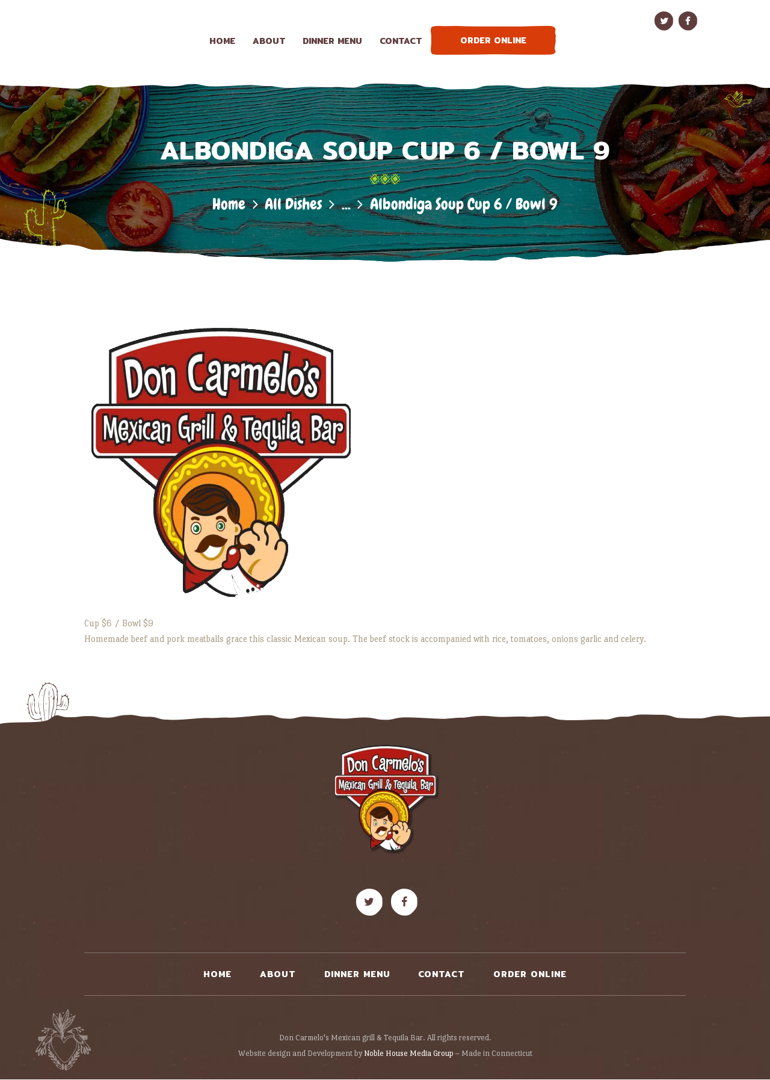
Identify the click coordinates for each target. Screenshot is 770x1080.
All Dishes (293, 204)
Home (228, 204)
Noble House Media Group (409, 1053)
